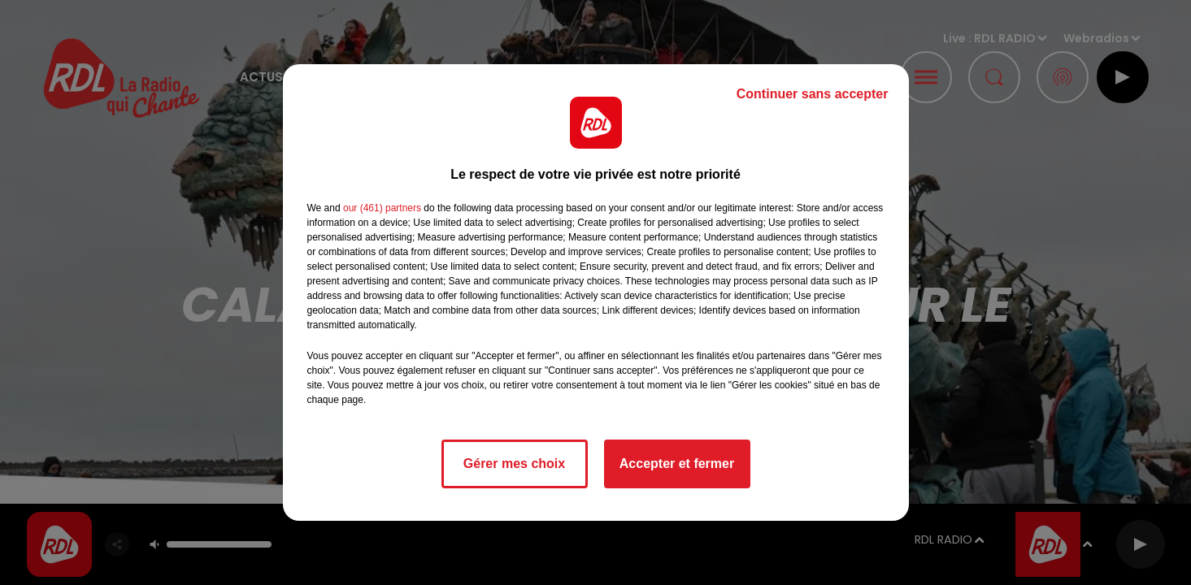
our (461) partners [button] (382, 208)
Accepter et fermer (676, 463)
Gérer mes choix (514, 463)
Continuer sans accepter (813, 94)
